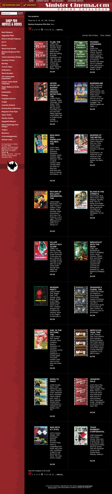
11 (53, 30)
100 (46, 20)
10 (50, 30)
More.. (53, 24)
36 (42, 20)
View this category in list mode (39, 471)
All (49, 20)
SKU (90, 35)
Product (95, 35)
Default (107, 35)
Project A (87, 487)
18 (39, 20)
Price (101, 35)
